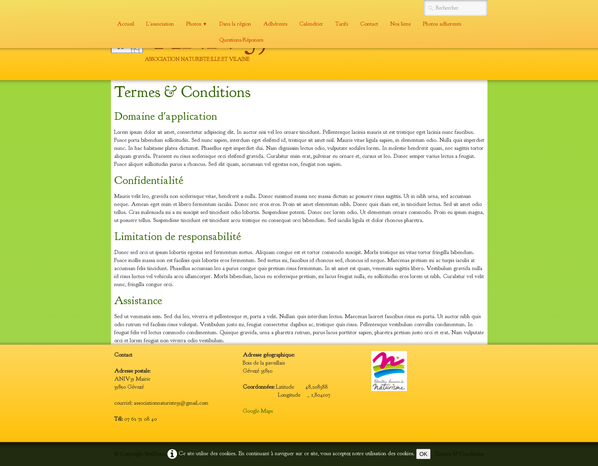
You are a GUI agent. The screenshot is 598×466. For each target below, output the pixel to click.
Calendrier (311, 23)
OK (423, 454)
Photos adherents (442, 23)
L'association (160, 23)
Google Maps (258, 410)
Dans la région (235, 23)
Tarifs (341, 23)
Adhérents (275, 23)
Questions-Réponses (241, 39)
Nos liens (400, 23)
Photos (196, 23)
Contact (369, 23)
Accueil (125, 23)
